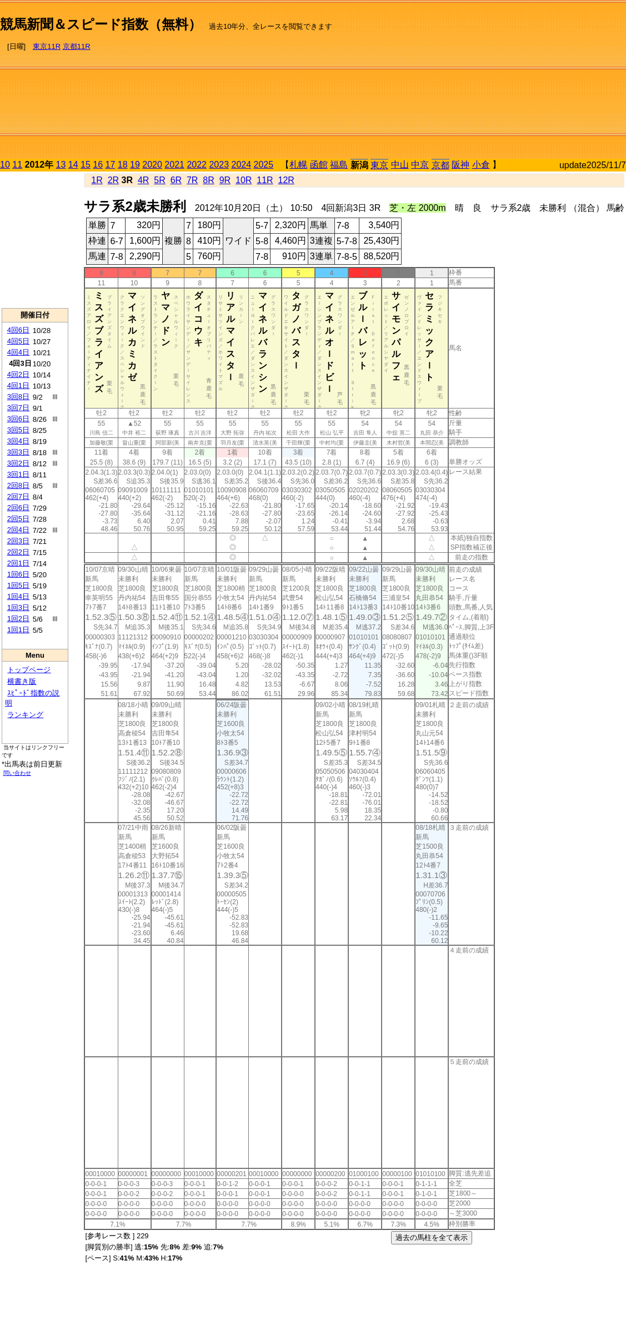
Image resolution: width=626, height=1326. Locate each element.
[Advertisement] (508, 81)
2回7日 (18, 496)
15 (86, 164)
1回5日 (18, 585)
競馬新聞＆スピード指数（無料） (101, 24)
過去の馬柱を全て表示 (431, 1237)
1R (96, 180)
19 (135, 164)
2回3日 (18, 541)
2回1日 (18, 563)
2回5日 (18, 519)
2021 (174, 164)
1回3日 (18, 607)
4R (143, 180)
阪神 (460, 164)
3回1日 (18, 474)
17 (111, 164)
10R (244, 180)
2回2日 (18, 552)
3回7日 (18, 408)
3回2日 (18, 463)
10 (5, 164)
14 (73, 164)
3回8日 (18, 396)
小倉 (481, 164)
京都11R (77, 46)
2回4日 (18, 530)
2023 (219, 164)
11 (17, 164)
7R (192, 180)
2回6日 (18, 507)
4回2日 (18, 374)
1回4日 (18, 596)
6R (176, 180)
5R (159, 180)
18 (123, 164)
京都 (440, 165)
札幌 (298, 164)
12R (286, 180)
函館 (319, 164)
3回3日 (18, 452)
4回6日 (18, 330)
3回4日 (18, 441)
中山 (400, 164)
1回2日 (18, 618)
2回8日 (18, 485)
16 (98, 164)
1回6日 (18, 574)
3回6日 (18, 419)
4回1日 (18, 385)
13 (61, 164)
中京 (420, 164)
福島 (339, 164)
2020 (152, 164)
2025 (264, 164)
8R (208, 180)
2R (113, 180)
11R (265, 180)
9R (225, 180)
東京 (379, 165)
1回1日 (18, 630)
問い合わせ (17, 773)
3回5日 (18, 430)
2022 (197, 164)
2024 (241, 164)
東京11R (47, 46)
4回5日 (18, 341)
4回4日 (18, 352)
